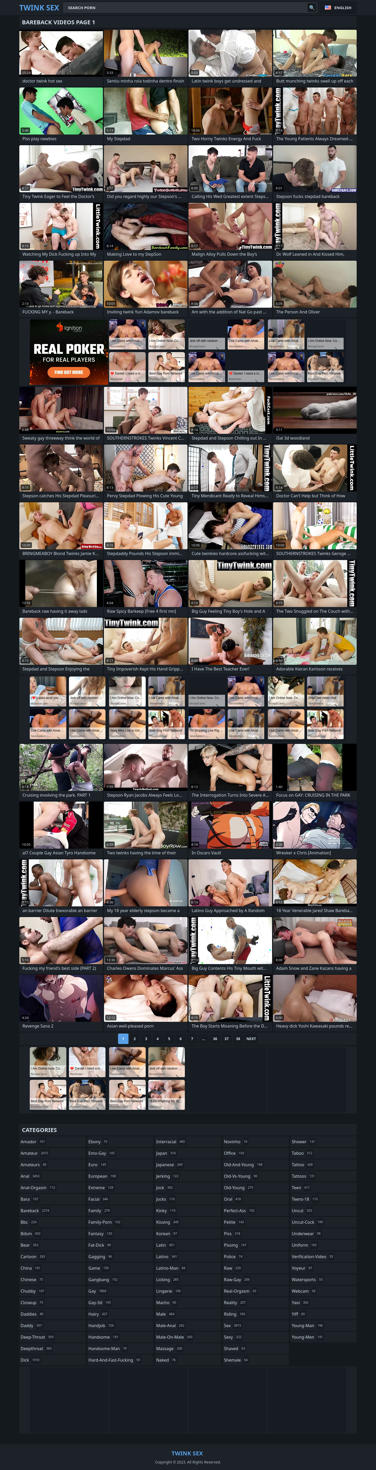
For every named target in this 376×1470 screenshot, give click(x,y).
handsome (104, 1337)
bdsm (31, 1234)
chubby (33, 1291)
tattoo (303, 1165)
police (234, 1257)
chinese (32, 1280)
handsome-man (108, 1348)
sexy (233, 1337)
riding (235, 1314)
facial (99, 1199)
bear (30, 1245)
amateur (35, 1153)
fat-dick (100, 1245)
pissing (236, 1245)
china (31, 1268)
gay (98, 1291)
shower (304, 1142)
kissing (168, 1222)
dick (31, 1360)
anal (31, 1176)
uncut (302, 1211)
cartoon (33, 1257)
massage (169, 1348)
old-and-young (244, 1165)
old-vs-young (241, 1176)
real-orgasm (241, 1291)
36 (215, 1038)
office (234, 1153)
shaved (235, 1348)
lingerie (169, 1291)
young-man (308, 1325)
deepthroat (37, 1348)
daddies (33, 1314)
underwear (307, 1234)
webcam (304, 1291)
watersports (308, 1280)
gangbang (104, 1280)
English (342, 7)
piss (233, 1234)
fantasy (101, 1234)
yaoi (301, 1302)
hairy (99, 1314)
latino (167, 1257)
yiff (299, 1314)
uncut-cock (308, 1222)
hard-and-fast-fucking (115, 1360)
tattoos (304, 1176)
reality (235, 1302)
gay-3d (100, 1302)
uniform (305, 1245)
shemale (236, 1360)
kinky (166, 1211)
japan (166, 1153)
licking (168, 1280)
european (103, 1176)
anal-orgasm (38, 1188)
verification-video (313, 1257)
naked (166, 1360)
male (165, 1314)
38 (238, 1038)
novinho (236, 1142)
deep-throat (38, 1337)
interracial (171, 1142)
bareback (35, 1211)
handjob (102, 1325)
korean (167, 1234)
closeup (32, 1302)
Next (251, 1038)
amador (33, 1142)
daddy (32, 1325)
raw (233, 1268)
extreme (102, 1188)
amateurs (34, 1165)
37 (227, 1038)
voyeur (302, 1268)
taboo (303, 1153)
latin (166, 1245)
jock (165, 1188)
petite (234, 1222)
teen (301, 1188)
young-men (308, 1337)
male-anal (171, 1325)
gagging (101, 1257)
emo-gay (102, 1153)
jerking (168, 1176)
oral (233, 1199)
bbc (29, 1222)
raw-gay (237, 1280)
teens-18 (305, 1199)
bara (30, 1199)
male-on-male (175, 1337)
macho (167, 1302)
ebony (99, 1142)
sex (233, 1325)
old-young (239, 1188)
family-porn (105, 1222)
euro (98, 1165)
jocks (166, 1199)
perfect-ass (240, 1211)
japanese (170, 1165)
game (99, 1268)
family (100, 1211)
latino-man (171, 1268)
